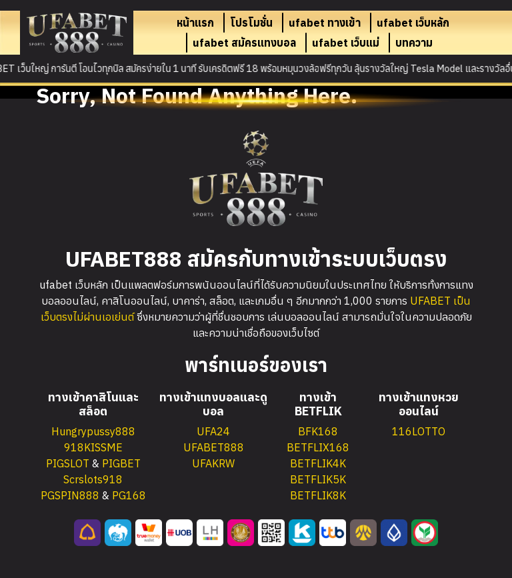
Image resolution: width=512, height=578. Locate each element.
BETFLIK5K (318, 479)
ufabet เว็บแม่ (345, 42)
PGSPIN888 (70, 495)
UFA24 (213, 431)
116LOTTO (418, 431)
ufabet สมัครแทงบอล (244, 42)
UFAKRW (213, 463)
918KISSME (93, 447)
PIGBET (121, 463)
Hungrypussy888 (93, 431)
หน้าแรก (195, 22)
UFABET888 (213, 447)
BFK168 (318, 431)
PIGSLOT (67, 463)
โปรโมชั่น (251, 22)
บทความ (414, 42)
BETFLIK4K (318, 463)
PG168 (129, 495)
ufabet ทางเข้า (325, 22)
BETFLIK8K (318, 495)
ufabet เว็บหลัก (413, 22)
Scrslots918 (93, 479)
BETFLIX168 (318, 447)
